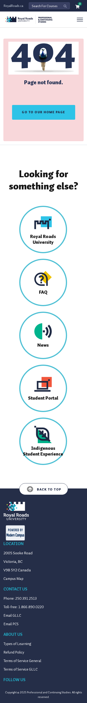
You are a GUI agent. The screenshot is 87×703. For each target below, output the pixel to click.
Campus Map (13, 578)
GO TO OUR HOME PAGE (43, 112)
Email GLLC (12, 615)
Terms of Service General (22, 661)
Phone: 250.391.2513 (20, 598)
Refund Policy (13, 652)
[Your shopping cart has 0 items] (77, 7)
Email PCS (11, 624)
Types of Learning (17, 644)
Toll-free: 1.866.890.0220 (23, 607)
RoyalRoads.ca (13, 5)
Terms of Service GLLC (20, 669)
